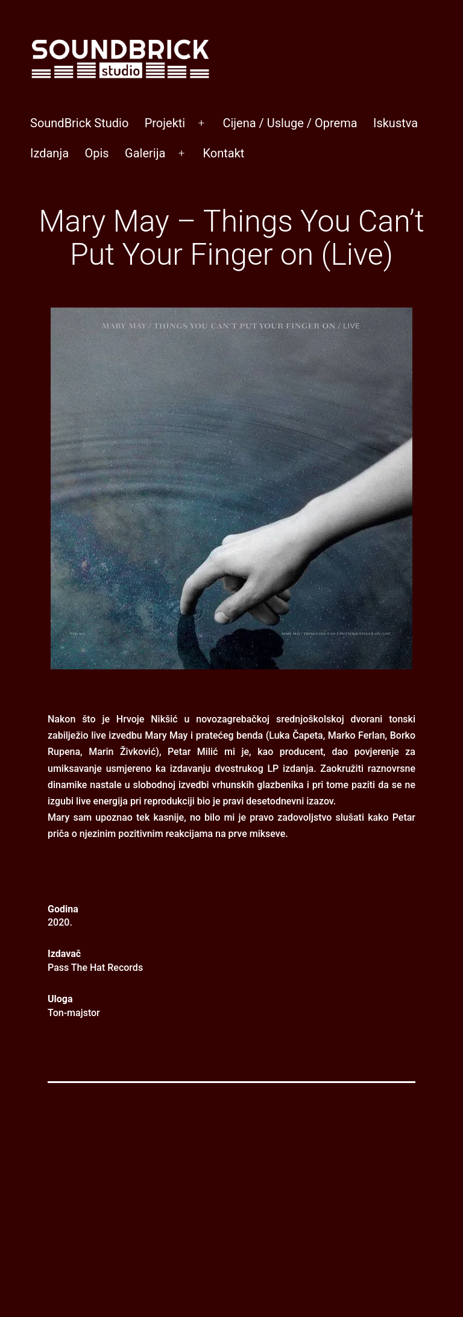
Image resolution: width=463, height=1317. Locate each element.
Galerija (145, 153)
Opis (96, 153)
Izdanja (49, 153)
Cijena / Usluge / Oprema (289, 123)
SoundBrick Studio (79, 123)
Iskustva (395, 123)
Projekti (165, 123)
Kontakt (223, 153)
